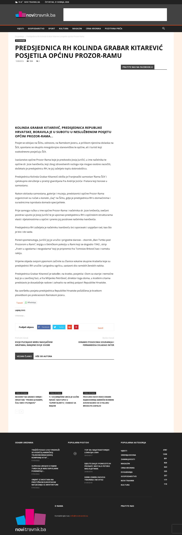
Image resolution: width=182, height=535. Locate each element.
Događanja (19, 36)
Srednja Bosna (128, 445)
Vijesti (20, 28)
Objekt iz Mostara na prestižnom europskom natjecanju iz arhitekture (45, 472)
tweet (100, 328)
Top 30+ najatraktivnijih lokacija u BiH (96, 441)
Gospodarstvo (36, 28)
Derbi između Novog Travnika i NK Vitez (94, 468)
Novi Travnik (127, 471)
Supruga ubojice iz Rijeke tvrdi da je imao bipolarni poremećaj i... (45, 459)
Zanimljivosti (128, 449)
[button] (163, 28)
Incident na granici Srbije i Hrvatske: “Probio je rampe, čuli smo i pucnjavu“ (29, 390)
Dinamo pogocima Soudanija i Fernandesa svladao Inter (96, 343)
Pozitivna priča (113, 28)
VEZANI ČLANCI (24, 356)
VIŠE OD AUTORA (43, 356)
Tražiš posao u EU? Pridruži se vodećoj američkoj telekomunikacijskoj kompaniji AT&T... (46, 444)
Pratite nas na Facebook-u (138, 67)
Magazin (77, 28)
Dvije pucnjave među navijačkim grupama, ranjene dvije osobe (34, 343)
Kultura (63, 28)
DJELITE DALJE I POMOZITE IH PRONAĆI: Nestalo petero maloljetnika (97, 456)
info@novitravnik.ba (79, 506)
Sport (51, 28)
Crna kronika (93, 28)
